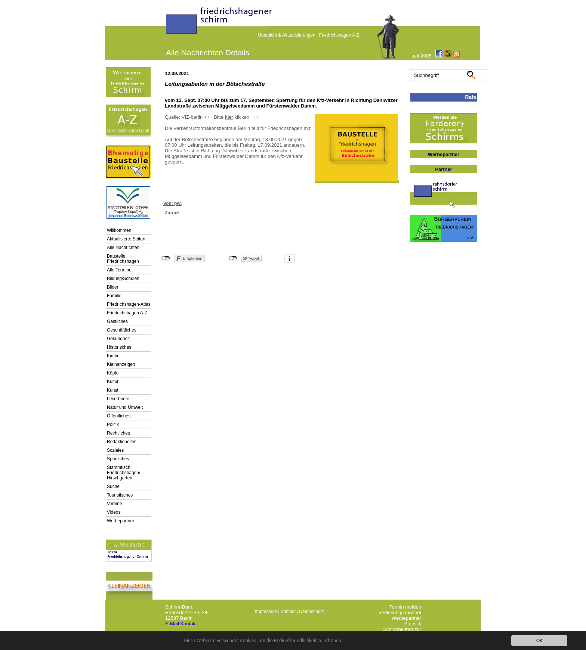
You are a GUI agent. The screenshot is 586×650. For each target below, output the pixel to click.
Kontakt (288, 611)
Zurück (172, 212)
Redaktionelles (121, 441)
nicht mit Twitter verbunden (233, 258)
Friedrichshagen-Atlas (129, 304)
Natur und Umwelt (125, 407)
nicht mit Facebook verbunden (165, 258)
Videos (113, 512)
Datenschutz (311, 611)
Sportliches (118, 458)
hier (229, 117)
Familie (114, 295)
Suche (113, 486)
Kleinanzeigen (121, 364)
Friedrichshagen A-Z (339, 35)
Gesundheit (118, 338)
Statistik (412, 623)
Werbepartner (120, 520)
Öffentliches (118, 416)
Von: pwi (172, 203)
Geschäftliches (121, 330)
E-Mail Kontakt (181, 623)
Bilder (112, 287)
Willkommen (119, 230)
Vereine (114, 503)
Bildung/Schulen (123, 278)
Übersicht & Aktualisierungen (286, 35)
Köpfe (112, 373)
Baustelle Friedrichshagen (123, 259)
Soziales (115, 450)
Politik (113, 424)
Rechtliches (118, 433)
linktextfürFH (170, 23)
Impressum (266, 611)
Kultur (112, 381)
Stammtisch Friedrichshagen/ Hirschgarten (123, 472)
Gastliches (117, 321)
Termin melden (405, 607)
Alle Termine (119, 270)
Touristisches (120, 495)
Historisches (119, 347)
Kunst (112, 390)
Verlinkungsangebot (400, 612)
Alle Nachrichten (123, 247)
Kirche (113, 355)
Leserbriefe (118, 398)
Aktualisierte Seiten (126, 239)
